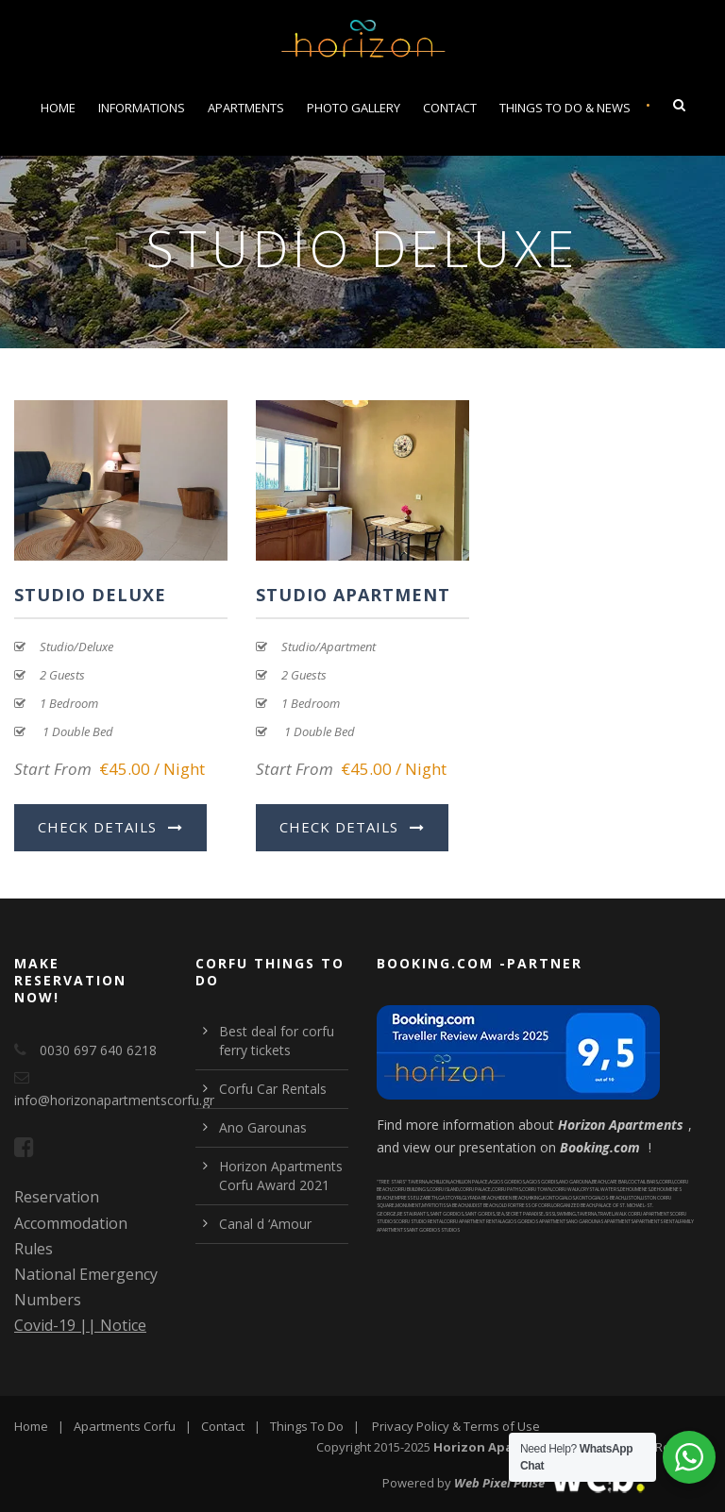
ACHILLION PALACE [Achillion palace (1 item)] (469, 1181)
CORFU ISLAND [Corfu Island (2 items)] (444, 1189)
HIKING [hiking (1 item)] (535, 1198)
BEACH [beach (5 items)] (599, 1181)
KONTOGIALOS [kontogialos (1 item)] (559, 1198)
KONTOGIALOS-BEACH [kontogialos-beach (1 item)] (600, 1198)
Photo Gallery (353, 107)
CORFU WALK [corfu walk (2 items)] (566, 1189)
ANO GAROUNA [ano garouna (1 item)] (575, 1181)
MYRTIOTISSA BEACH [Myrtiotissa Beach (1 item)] (444, 1205)
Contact (450, 107)
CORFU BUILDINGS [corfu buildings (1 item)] (410, 1189)
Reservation (56, 1196)
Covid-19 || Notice (80, 1325)
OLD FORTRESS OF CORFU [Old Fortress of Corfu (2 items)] (525, 1205)
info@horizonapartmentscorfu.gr (114, 1100)
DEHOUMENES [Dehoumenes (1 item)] (635, 1189)
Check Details (110, 826)
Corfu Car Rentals (273, 1089)
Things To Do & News (565, 107)
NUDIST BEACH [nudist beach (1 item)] (482, 1205)
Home (58, 107)
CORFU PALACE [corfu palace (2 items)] (475, 1189)
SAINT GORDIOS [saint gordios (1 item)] (447, 1214)
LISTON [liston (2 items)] (632, 1198)
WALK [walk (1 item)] (621, 1214)
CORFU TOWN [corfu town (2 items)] (536, 1189)
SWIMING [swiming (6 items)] (566, 1214)
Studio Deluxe (90, 594)
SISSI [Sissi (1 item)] (550, 1214)
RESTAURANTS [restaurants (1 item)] (413, 1214)
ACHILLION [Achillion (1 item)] (439, 1181)
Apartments (246, 107)
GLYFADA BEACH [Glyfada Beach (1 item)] (479, 1198)
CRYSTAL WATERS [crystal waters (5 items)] (600, 1189)
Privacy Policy (410, 1426)
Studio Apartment (353, 594)
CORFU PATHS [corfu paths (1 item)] (506, 1189)
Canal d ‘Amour (265, 1224)
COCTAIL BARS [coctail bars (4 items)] (643, 1181)
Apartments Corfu (125, 1426)
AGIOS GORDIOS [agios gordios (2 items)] (507, 1181)
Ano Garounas (263, 1127)
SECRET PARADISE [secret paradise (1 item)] (524, 1214)
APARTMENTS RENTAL (656, 1221)
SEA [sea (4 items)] (500, 1214)
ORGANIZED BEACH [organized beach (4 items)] (574, 1205)
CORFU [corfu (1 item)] (666, 1181)
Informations (141, 107)
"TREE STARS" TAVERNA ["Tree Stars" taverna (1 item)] (402, 1181)
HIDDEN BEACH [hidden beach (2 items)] (512, 1198)
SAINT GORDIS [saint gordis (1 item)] (479, 1214)
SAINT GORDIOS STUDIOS (433, 1230)
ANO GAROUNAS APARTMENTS (600, 1221)
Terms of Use (502, 1426)
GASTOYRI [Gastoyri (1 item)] (449, 1198)
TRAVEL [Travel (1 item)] (606, 1214)
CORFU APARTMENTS (650, 1214)
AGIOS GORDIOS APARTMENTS (535, 1221)
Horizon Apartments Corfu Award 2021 (281, 1175)
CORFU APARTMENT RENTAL (473, 1221)
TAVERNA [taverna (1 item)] (587, 1214)
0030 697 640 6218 (98, 1050)
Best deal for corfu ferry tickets (276, 1040)
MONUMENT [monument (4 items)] (408, 1205)
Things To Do (307, 1426)
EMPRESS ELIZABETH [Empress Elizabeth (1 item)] (414, 1198)
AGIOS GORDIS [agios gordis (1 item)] (542, 1181)
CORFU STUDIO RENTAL (420, 1221)
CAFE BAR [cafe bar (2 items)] (617, 1181)
